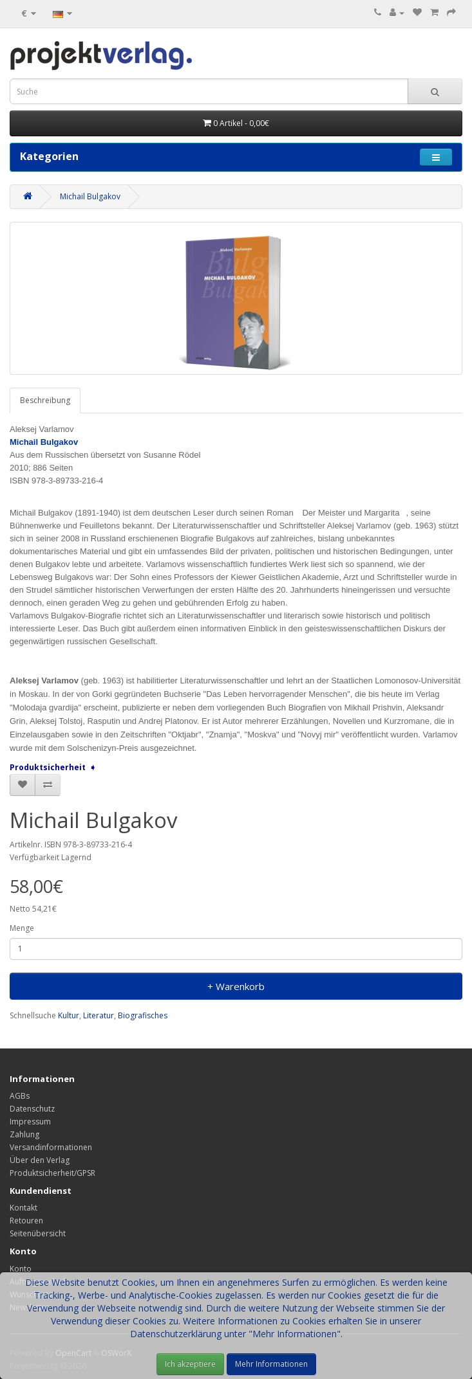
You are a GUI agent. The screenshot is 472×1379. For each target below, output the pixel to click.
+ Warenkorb (236, 986)
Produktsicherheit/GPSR (52, 1172)
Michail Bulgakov (90, 196)
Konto (21, 1268)
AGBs (20, 1095)
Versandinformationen (51, 1147)
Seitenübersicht (38, 1233)
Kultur (68, 1015)
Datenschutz (32, 1108)
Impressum (30, 1121)
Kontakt (23, 1207)
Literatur (98, 1015)
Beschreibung (45, 400)
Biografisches (142, 1015)
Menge (22, 928)
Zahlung (24, 1134)
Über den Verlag (40, 1160)
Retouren (26, 1220)
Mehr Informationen (271, 1363)
